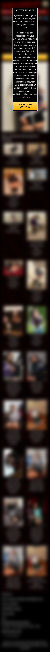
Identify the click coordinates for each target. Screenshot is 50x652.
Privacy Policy (8, 613)
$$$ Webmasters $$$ (11, 631)
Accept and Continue (25, 105)
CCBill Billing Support (11, 609)
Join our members (10, 604)
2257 (4, 618)
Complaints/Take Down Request (15, 622)
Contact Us (7, 594)
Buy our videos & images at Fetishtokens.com (22, 599)
